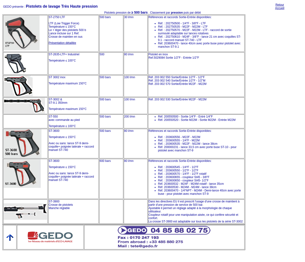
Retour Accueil (280, 6)
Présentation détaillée (62, 43)
